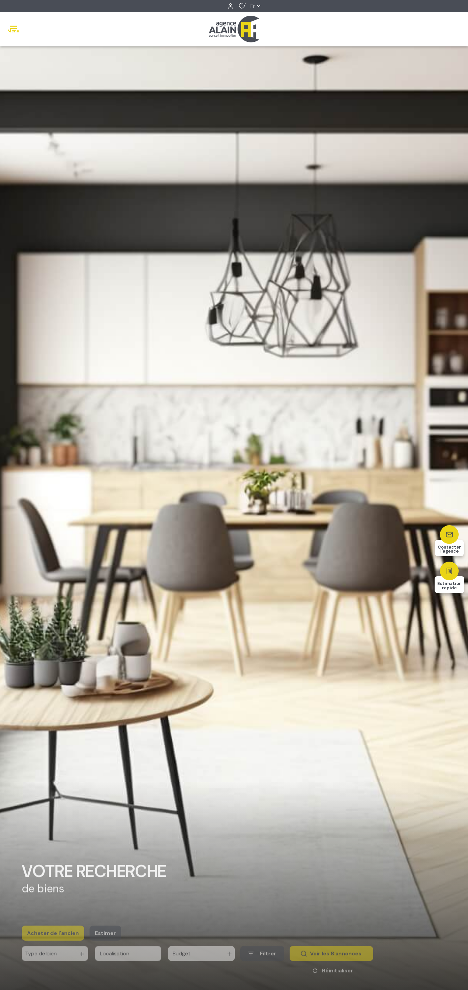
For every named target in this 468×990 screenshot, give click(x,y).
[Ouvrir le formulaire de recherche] (262, 962)
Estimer (105, 942)
